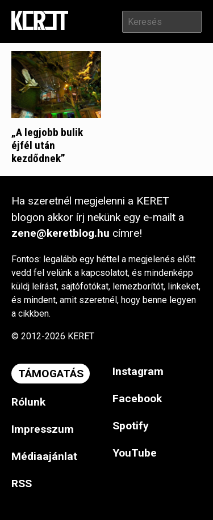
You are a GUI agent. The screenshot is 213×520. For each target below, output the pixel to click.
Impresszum (42, 429)
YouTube (134, 452)
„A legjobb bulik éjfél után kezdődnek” (47, 145)
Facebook (137, 398)
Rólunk (28, 401)
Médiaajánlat (44, 456)
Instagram (138, 371)
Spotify (130, 425)
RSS (21, 483)
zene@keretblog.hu (60, 233)
